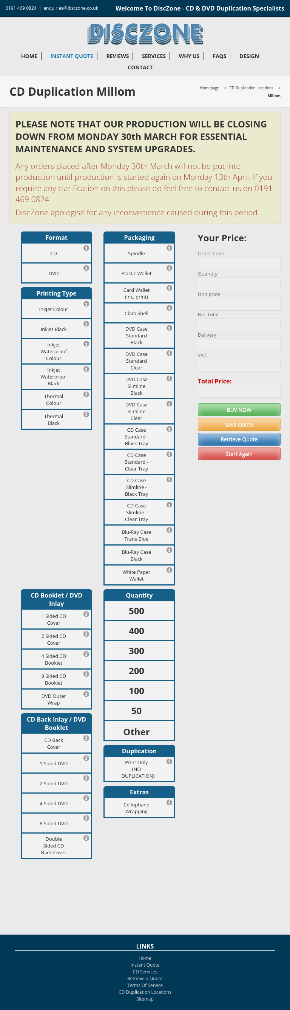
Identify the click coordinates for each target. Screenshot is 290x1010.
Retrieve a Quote (145, 978)
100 (136, 690)
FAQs (219, 56)
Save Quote (239, 424)
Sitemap (145, 999)
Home (29, 56)
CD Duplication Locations (251, 87)
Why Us (189, 56)
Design (249, 56)
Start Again (239, 453)
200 (136, 670)
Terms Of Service (145, 985)
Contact (140, 67)
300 (136, 650)
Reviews (117, 56)
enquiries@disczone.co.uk (70, 8)
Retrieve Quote (239, 439)
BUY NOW (239, 409)
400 (136, 630)
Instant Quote (71, 56)
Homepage (209, 87)
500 (136, 610)
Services (154, 56)
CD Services (145, 972)
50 (136, 710)
